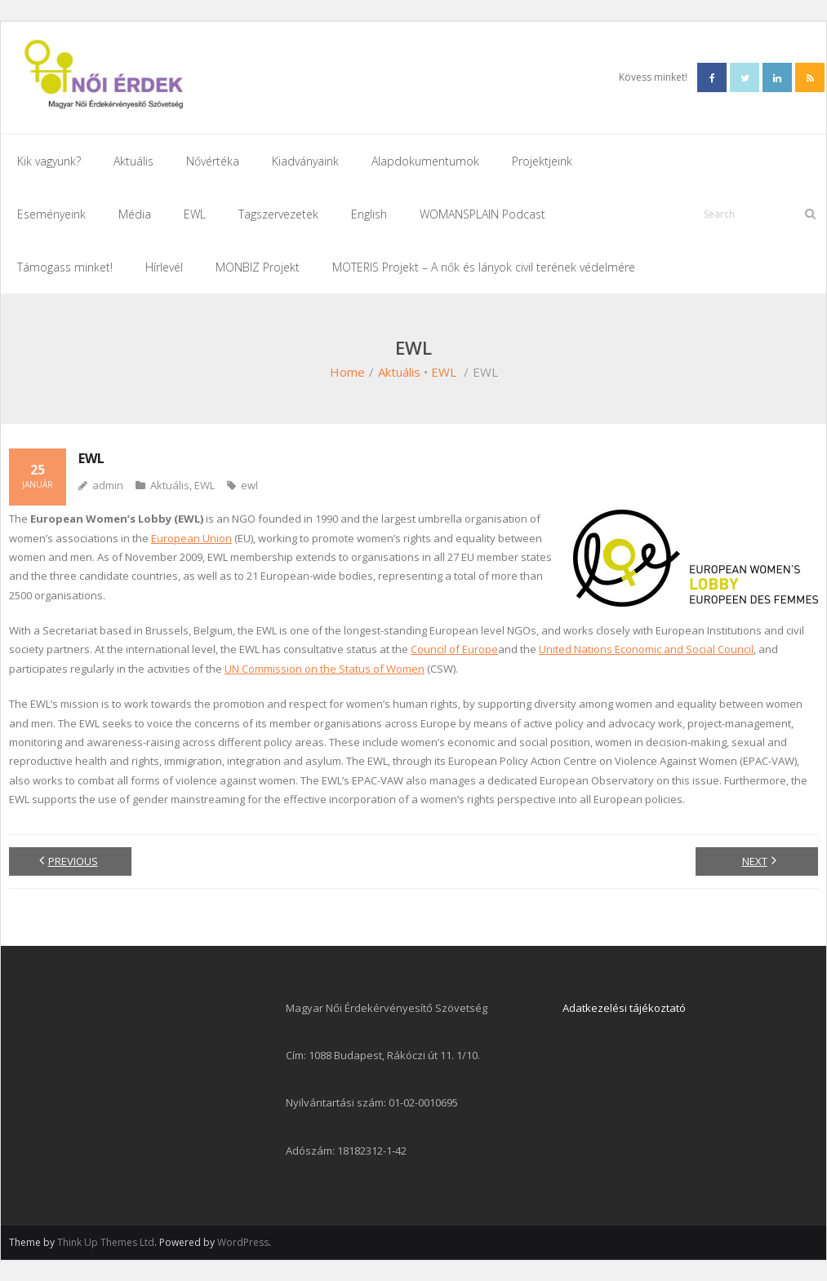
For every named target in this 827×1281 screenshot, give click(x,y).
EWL (443, 372)
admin (107, 485)
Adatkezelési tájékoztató (624, 1008)
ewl (249, 485)
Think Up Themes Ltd (105, 1242)
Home (347, 372)
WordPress (243, 1242)
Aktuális (399, 372)
